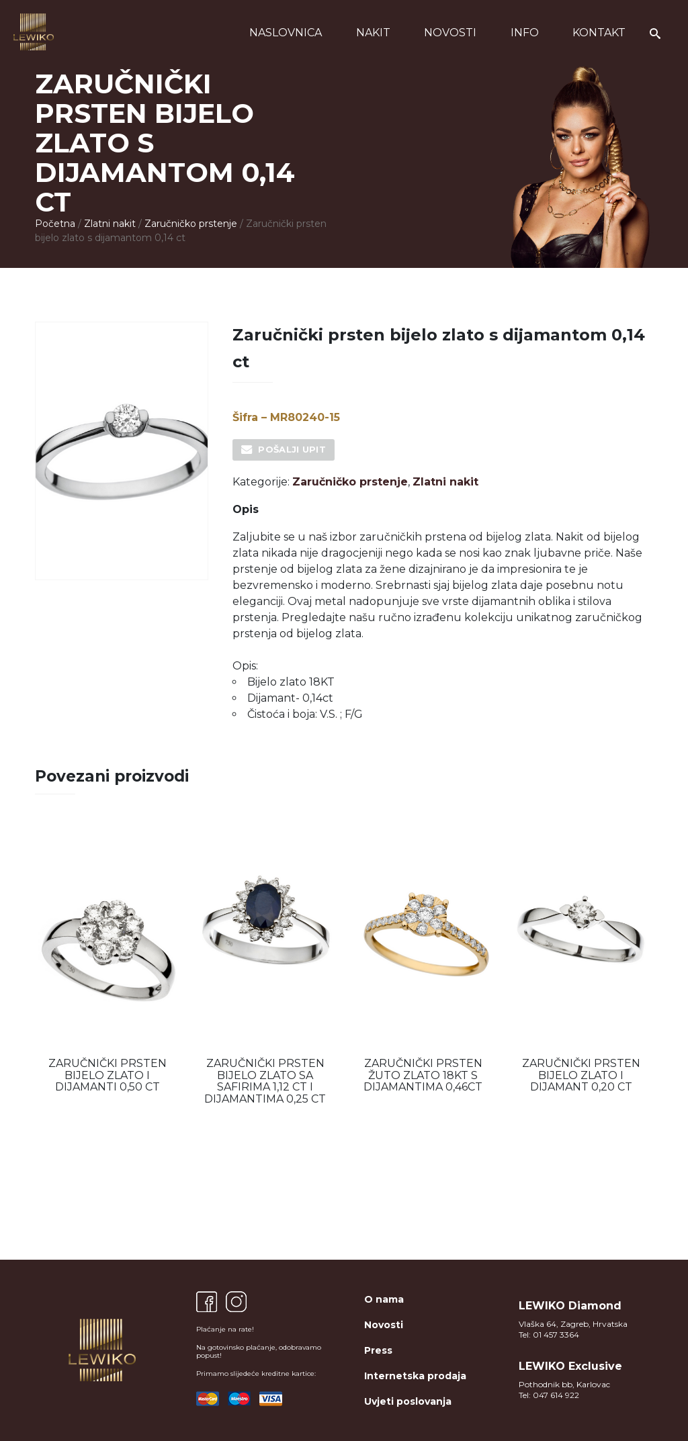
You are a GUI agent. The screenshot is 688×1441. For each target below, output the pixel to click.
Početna (55, 224)
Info (525, 32)
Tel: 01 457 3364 (549, 1335)
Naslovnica (285, 32)
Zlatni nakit (110, 224)
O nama (384, 1299)
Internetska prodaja (415, 1376)
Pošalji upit (292, 449)
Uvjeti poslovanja (408, 1401)
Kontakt (599, 32)
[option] (107, 960)
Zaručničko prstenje (190, 224)
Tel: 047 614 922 (549, 1395)
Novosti (450, 32)
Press (378, 1350)
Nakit (373, 32)
